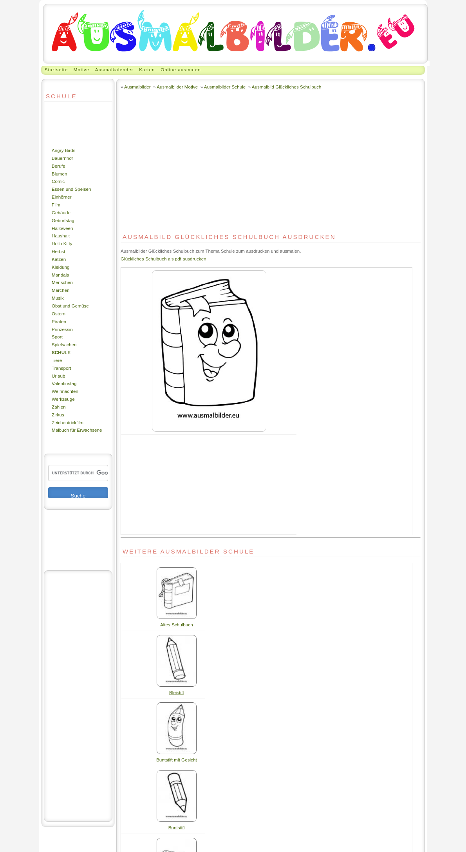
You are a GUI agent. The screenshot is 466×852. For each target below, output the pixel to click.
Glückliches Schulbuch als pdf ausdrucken (163, 258)
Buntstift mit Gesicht (176, 759)
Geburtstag (63, 220)
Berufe (58, 165)
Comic (58, 181)
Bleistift (176, 692)
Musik (57, 297)
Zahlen (59, 406)
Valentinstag (64, 383)
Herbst (58, 251)
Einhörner (62, 196)
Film (56, 204)
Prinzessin (62, 329)
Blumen (59, 173)
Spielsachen (64, 344)
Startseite (56, 69)
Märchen (60, 290)
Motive (81, 69)
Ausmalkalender (114, 69)
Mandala (60, 274)
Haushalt (61, 235)
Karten (147, 69)
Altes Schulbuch (176, 624)
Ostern (58, 313)
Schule (61, 352)
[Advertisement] (67, 124)
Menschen (62, 282)
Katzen (59, 259)
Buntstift (176, 827)
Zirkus (58, 414)
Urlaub (58, 375)
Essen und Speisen (71, 189)
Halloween (62, 228)
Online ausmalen (181, 69)
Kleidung (60, 267)
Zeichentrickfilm (67, 422)
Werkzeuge (63, 399)
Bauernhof (62, 158)
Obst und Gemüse (70, 305)
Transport (61, 368)
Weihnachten (65, 391)
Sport (57, 336)
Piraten (59, 321)
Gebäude (61, 212)
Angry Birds (63, 150)
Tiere (57, 360)
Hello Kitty (62, 243)
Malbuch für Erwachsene (77, 429)
